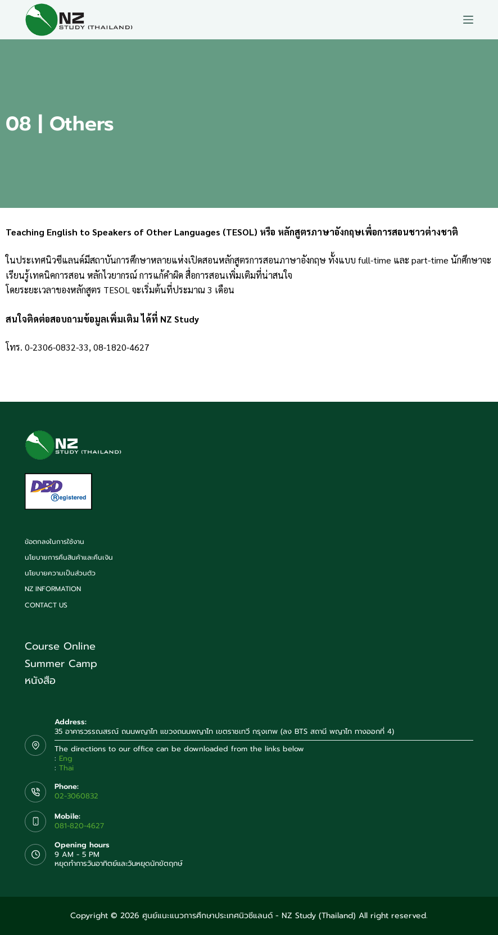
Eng (66, 758)
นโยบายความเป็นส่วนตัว (60, 573)
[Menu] (468, 20)
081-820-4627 (79, 825)
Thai (66, 767)
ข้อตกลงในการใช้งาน (54, 542)
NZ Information (53, 589)
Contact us (46, 605)
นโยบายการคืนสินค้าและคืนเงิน (69, 557)
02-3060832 (76, 796)
